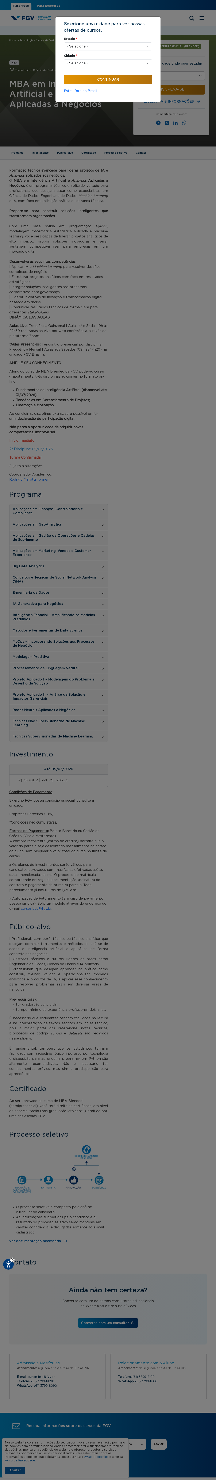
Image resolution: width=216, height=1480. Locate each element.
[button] (12, 1260)
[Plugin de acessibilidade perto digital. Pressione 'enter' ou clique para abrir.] (8, 1264)
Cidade (70, 55)
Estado (70, 39)
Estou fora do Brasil (80, 91)
